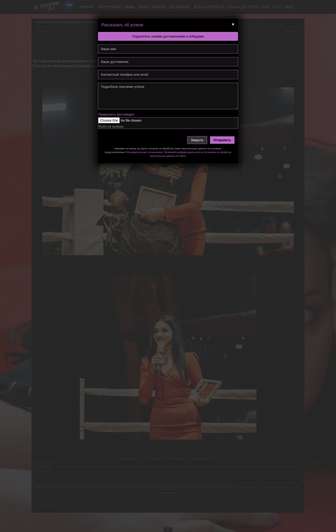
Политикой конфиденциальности (182, 152)
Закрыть (197, 140)
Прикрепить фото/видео (116, 114)
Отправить (222, 140)
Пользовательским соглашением (144, 152)
